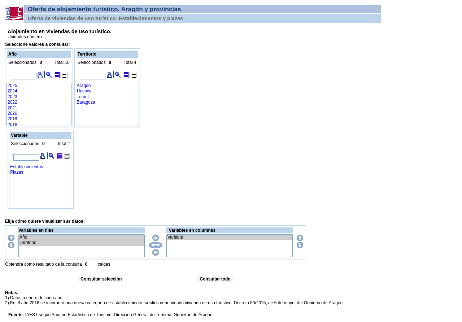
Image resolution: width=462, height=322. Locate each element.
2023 (39, 97)
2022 (39, 102)
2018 (39, 124)
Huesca (107, 91)
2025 (39, 85)
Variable (229, 237)
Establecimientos (40, 167)
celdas (104, 264)
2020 (39, 113)
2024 (39, 91)
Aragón (107, 85)
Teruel (107, 97)
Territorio (81, 242)
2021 (39, 108)
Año (81, 237)
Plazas (40, 172)
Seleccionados (22, 62)
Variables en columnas (192, 230)
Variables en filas (35, 230)
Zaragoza (107, 102)
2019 (39, 119)
